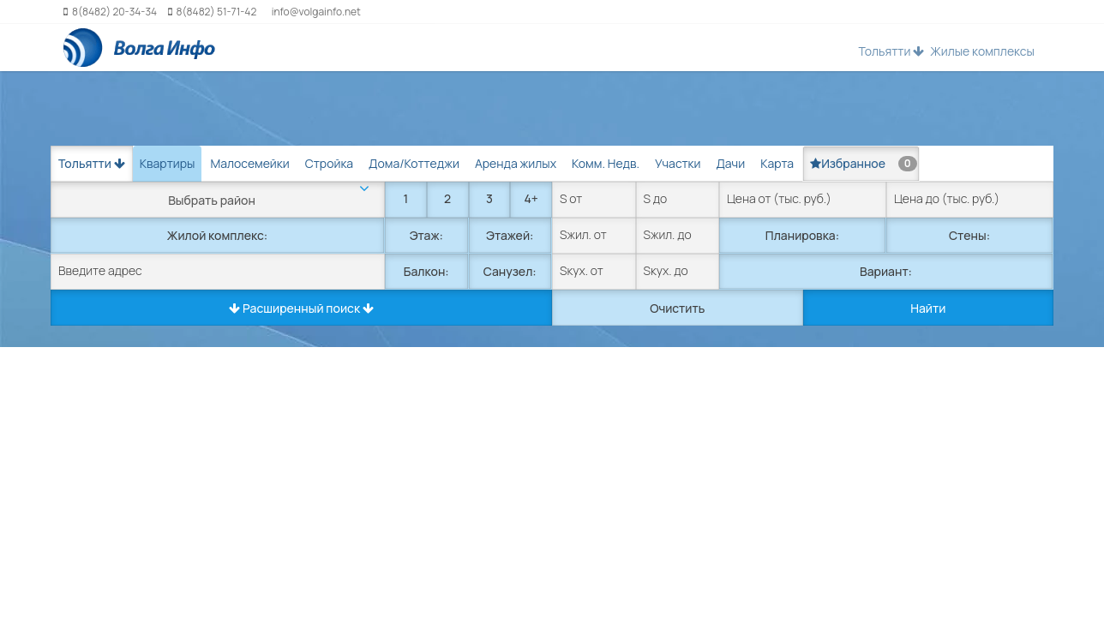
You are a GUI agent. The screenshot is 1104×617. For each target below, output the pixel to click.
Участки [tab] (677, 163)
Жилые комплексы (982, 51)
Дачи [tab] (730, 163)
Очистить (677, 308)
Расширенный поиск (301, 308)
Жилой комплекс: (217, 235)
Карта (777, 163)
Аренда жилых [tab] (515, 163)
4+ (530, 198)
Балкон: (426, 271)
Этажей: (509, 235)
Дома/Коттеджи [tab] (414, 163)
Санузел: (510, 271)
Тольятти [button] (891, 51)
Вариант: (886, 271)
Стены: (969, 235)
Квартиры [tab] (167, 163)
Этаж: (426, 235)
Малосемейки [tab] (249, 163)
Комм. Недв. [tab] (605, 163)
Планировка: (802, 235)
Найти (927, 308)
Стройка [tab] (329, 163)
